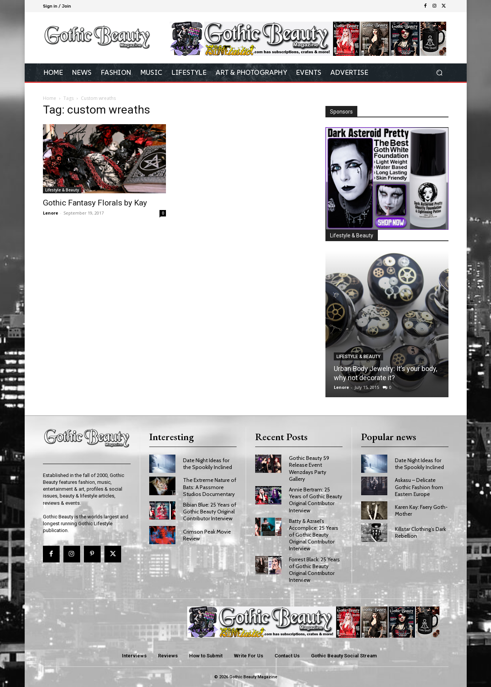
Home (49, 98)
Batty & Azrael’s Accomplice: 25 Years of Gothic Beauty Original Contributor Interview (313, 535)
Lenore (50, 213)
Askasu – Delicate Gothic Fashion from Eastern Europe (419, 487)
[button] (439, 73)
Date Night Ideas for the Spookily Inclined (207, 464)
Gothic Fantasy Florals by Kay (95, 202)
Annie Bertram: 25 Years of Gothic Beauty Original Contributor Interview (315, 500)
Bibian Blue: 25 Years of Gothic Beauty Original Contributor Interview (209, 511)
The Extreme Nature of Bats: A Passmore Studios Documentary (209, 487)
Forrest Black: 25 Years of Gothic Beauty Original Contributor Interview (314, 570)
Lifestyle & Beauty (62, 190)
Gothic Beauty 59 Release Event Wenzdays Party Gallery (309, 468)
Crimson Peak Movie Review (207, 535)
